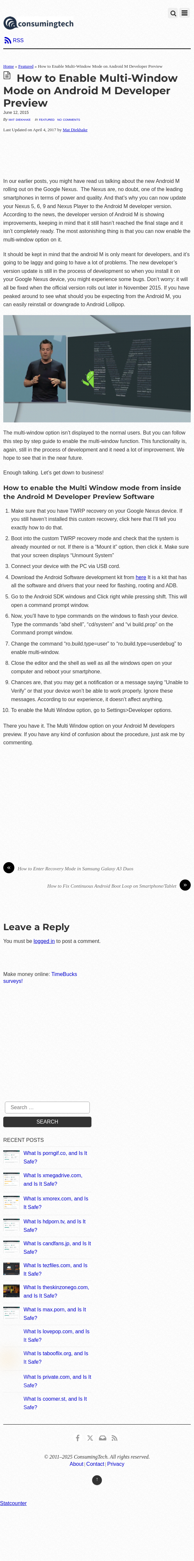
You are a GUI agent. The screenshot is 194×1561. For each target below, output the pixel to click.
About (76, 1464)
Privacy (115, 1464)
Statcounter (13, 1503)
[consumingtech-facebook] (77, 1437)
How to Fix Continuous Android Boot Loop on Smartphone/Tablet (119, 886)
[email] (102, 1437)
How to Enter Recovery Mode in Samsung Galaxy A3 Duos (68, 869)
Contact (95, 1464)
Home (8, 66)
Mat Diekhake (19, 119)
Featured (26, 66)
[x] (90, 1437)
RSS (18, 40)
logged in (44, 941)
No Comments (68, 119)
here (141, 577)
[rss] (114, 1437)
